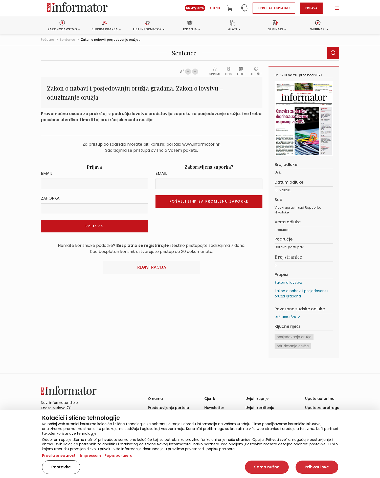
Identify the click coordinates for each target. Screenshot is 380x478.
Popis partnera (118, 455)
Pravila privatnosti (59, 455)
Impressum (90, 455)
